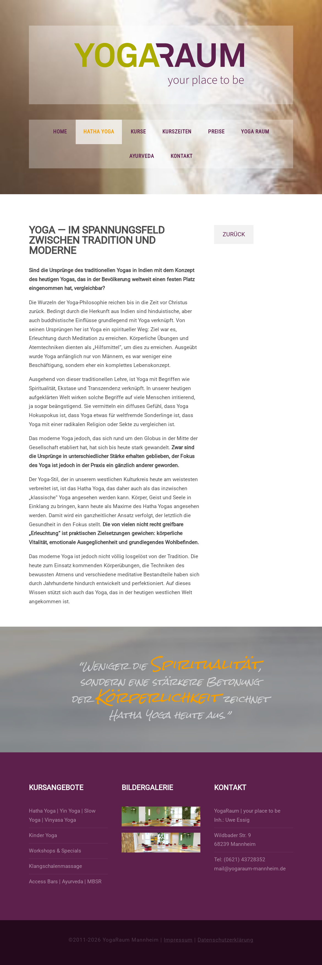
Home (60, 132)
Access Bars (43, 882)
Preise (216, 132)
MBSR (94, 882)
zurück (234, 234)
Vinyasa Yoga (60, 820)
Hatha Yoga (98, 132)
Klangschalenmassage (55, 866)
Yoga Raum (255, 132)
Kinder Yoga (43, 835)
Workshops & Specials (55, 851)
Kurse (138, 132)
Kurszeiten (177, 132)
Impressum (178, 940)
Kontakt (182, 156)
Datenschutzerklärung (225, 940)
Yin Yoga (70, 811)
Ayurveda (141, 156)
